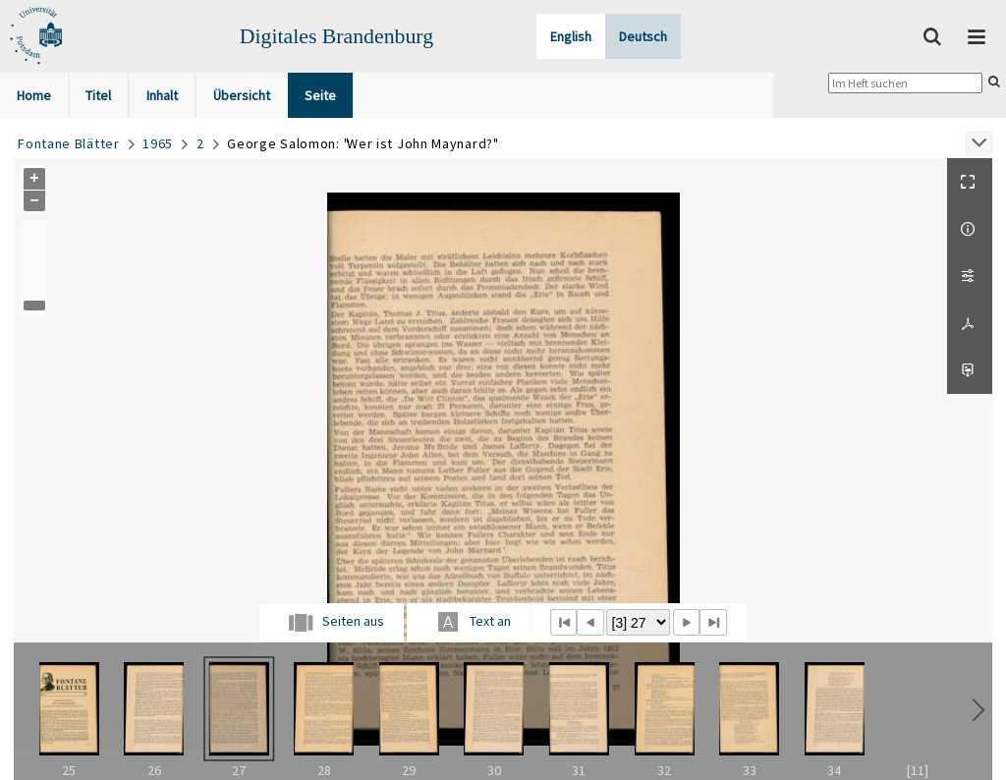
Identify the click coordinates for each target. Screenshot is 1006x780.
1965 (157, 143)
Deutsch (643, 36)
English (570, 36)
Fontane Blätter (69, 143)
